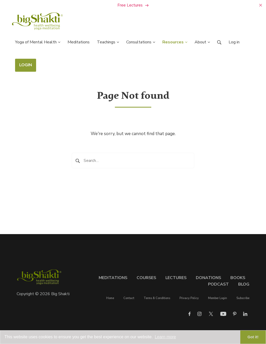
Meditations (113, 278)
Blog (243, 284)
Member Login (217, 298)
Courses (146, 278)
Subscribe (242, 298)
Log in (234, 42)
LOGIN (25, 65)
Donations (208, 278)
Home (110, 298)
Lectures (176, 278)
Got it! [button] (253, 337)
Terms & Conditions (157, 298)
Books (237, 278)
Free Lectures (133, 5)
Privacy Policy (189, 298)
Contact (128, 298)
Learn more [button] (165, 337)
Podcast (218, 284)
